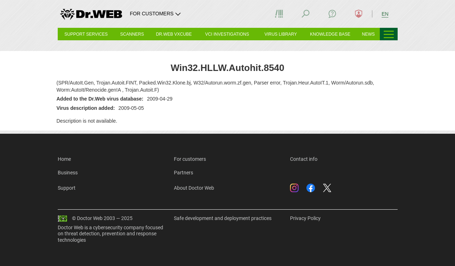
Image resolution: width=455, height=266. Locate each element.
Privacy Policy (305, 218)
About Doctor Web (194, 187)
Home (64, 159)
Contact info (303, 159)
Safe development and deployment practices (223, 218)
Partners (183, 172)
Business (68, 172)
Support (67, 187)
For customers (190, 159)
